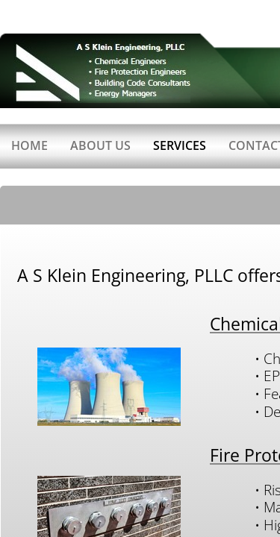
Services (179, 145)
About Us (100, 145)
